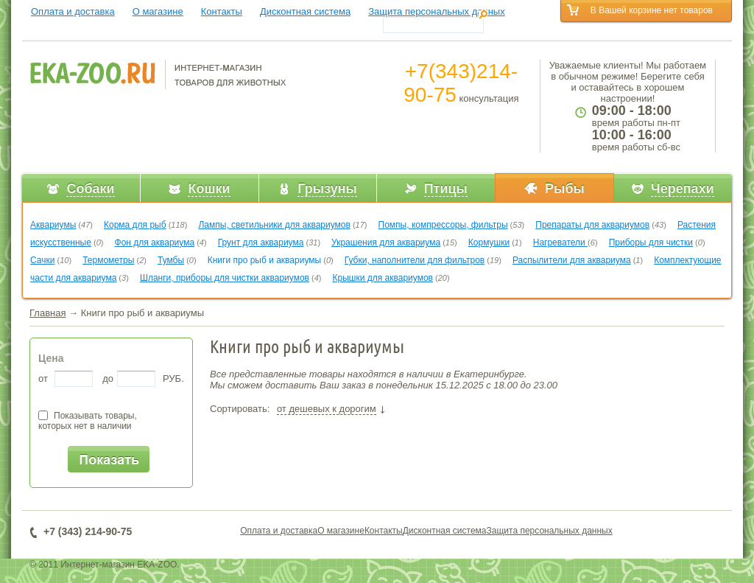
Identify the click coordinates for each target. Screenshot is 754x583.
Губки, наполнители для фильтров (415, 260)
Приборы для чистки (651, 242)
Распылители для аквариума (571, 260)
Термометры (108, 260)
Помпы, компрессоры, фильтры (443, 225)
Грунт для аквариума (261, 242)
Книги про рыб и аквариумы (264, 260)
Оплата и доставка (73, 11)
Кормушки (489, 242)
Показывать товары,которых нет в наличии (87, 421)
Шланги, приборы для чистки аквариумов (224, 278)
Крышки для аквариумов (383, 278)
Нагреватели (560, 242)
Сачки (42, 260)
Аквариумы (53, 225)
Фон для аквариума (155, 242)
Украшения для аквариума (385, 242)
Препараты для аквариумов (592, 225)
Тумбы (171, 260)
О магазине (158, 11)
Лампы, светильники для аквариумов (274, 225)
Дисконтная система (305, 11)
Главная (47, 312)
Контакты (221, 11)
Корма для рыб (135, 225)
